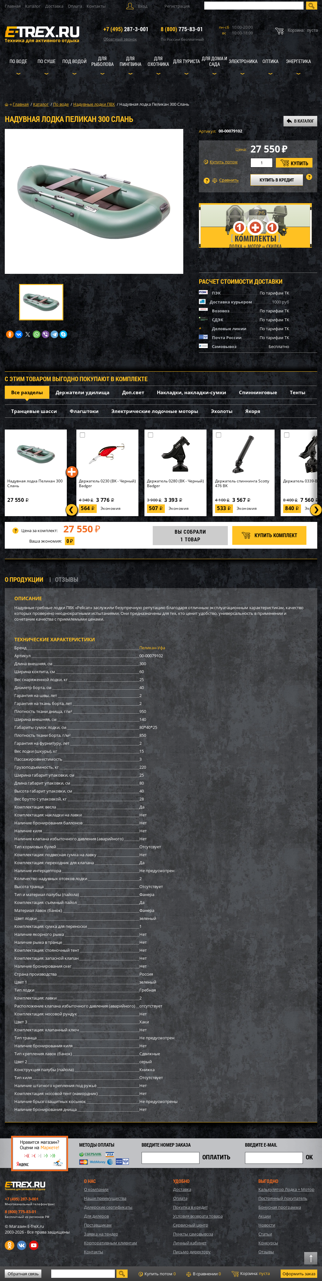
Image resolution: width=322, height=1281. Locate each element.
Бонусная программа (279, 1207)
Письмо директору (192, 1252)
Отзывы (266, 1252)
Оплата (75, 6)
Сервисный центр (190, 1225)
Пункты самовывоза (193, 1234)
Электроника (243, 61)
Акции (264, 1216)
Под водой (74, 61)
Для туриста (186, 61)
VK (21, 1245)
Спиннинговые (258, 392)
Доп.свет (133, 392)
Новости (266, 1225)
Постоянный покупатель (282, 1198)
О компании (96, 1189)
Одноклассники (9, 1245)
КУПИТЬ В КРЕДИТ (277, 180)
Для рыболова (102, 61)
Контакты (96, 6)
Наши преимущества (105, 1198)
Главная (13, 6)
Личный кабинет (189, 1243)
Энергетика (298, 61)
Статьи (265, 1234)
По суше (46, 61)
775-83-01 (182, 29)
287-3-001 (126, 29)
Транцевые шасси (34, 411)
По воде (18, 61)
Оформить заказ (299, 1274)
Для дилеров (96, 1216)
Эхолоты (222, 411)
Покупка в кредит (190, 1207)
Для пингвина (130, 61)
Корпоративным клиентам (110, 1243)
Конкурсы (268, 1243)
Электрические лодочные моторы (154, 411)
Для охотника (158, 61)
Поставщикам (98, 1225)
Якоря (252, 411)
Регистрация (177, 6)
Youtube (33, 1245)
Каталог (33, 6)
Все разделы (27, 392)
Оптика (270, 61)
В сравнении (203, 1274)
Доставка (54, 6)
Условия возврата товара (198, 1216)
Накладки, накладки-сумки (191, 392)
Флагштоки (84, 411)
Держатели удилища (82, 392)
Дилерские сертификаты (108, 1207)
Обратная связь (23, 1274)
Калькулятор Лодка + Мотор (286, 1189)
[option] (94, 201)
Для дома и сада (214, 61)
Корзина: (251, 1273)
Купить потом (221, 162)
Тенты (297, 392)
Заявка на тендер (101, 1234)
